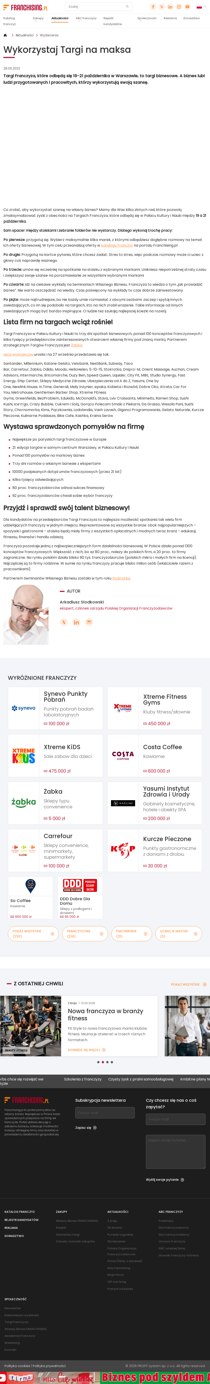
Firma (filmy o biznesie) (124, 1261)
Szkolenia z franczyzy (90, 1079)
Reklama (170, 18)
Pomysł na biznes (120, 1289)
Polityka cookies (17, 1366)
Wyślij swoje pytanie (165, 1179)
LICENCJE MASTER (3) (178, 933)
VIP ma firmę (116, 1282)
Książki (61, 1227)
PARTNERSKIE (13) (131, 933)
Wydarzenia (49, 35)
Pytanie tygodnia (120, 1234)
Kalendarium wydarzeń (22, 1315)
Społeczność (147, 18)
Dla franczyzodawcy (174, 1234)
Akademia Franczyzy (20, 1336)
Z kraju (112, 1221)
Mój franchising (118, 1268)
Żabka (76, 345)
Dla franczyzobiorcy (174, 1227)
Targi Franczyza (16, 1322)
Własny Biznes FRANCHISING (77, 1221)
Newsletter (13, 1308)
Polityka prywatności (49, 1366)
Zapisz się (86, 1127)
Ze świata (114, 1227)
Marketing (12, 1343)
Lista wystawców (18, 354)
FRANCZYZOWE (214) (85, 933)
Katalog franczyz (9, 21)
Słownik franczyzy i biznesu (179, 1255)
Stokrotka (121, 578)
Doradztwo (192, 18)
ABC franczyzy (86, 18)
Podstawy (166, 1221)
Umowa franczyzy (172, 1241)
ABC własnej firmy (172, 1248)
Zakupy (38, 18)
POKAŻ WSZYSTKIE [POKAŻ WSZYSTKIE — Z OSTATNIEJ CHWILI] (189, 984)
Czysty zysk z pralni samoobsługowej (148, 1079)
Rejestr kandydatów (113, 21)
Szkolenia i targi (67, 1234)
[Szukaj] (95, 6)
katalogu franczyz (117, 245)
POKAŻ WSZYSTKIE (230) (33, 933)
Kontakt (10, 1350)
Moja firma (115, 1275)
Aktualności (59, 18)
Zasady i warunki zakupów (75, 1241)
